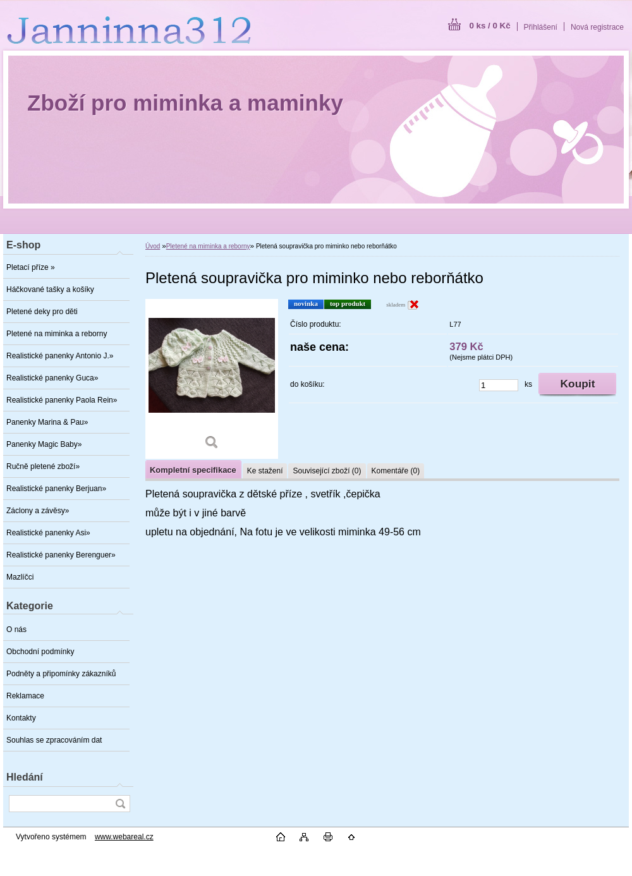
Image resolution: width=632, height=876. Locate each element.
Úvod (152, 246)
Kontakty (21, 718)
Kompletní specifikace (193, 470)
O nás (16, 629)
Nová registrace (597, 27)
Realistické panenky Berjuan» (56, 488)
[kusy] (498, 385)
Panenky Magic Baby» (44, 444)
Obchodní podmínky (40, 651)
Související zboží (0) (327, 470)
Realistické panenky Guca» (52, 378)
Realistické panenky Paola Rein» (61, 400)
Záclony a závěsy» (37, 510)
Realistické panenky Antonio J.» (59, 355)
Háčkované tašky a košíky (50, 289)
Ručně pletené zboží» (43, 466)
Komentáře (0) (396, 470)
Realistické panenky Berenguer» (61, 555)
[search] (120, 804)
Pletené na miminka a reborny (56, 333)
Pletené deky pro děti (42, 311)
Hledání (24, 777)
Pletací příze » (30, 267)
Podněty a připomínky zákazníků (61, 673)
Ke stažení (265, 470)
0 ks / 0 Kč (489, 25)
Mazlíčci (19, 577)
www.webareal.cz (124, 836)
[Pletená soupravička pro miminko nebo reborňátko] (211, 379)
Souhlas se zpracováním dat (54, 740)
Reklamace (25, 695)
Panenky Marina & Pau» (47, 422)
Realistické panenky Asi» (48, 532)
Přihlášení (540, 27)
